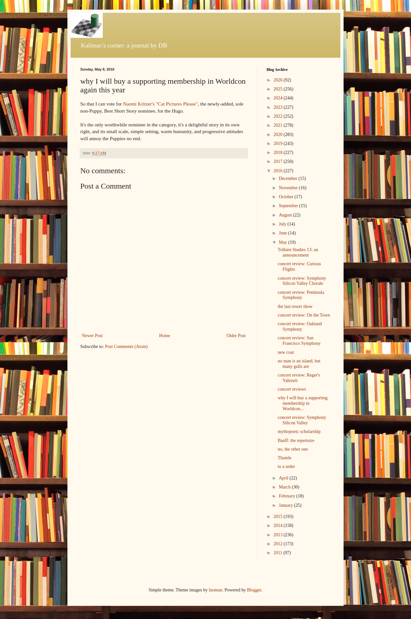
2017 (279, 161)
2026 (279, 80)
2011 (279, 552)
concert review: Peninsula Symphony (301, 295)
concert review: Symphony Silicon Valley (302, 420)
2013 (279, 534)
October (286, 196)
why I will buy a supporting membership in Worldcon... (303, 403)
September (289, 205)
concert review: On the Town (304, 315)
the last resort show (295, 306)
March (285, 487)
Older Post (236, 335)
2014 (279, 525)
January (286, 505)
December (288, 178)
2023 (279, 107)
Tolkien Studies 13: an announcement (298, 252)
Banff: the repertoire (296, 440)
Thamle (285, 457)
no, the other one (293, 449)
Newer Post (92, 335)
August (286, 215)
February (287, 496)
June (283, 233)
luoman (215, 590)
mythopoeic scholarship (299, 431)
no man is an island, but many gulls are (299, 364)
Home (164, 335)
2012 (279, 543)
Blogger (254, 590)
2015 (279, 516)
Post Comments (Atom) (126, 346)
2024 (279, 98)
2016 (279, 170)
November (289, 187)
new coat (286, 352)
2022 (279, 116)
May (283, 242)
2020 (279, 134)
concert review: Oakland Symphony (300, 326)
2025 (279, 89)
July (283, 224)
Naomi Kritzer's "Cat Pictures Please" (160, 103)
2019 (279, 143)
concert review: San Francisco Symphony (299, 340)
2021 (279, 125)
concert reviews (292, 389)
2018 (279, 152)
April (284, 478)
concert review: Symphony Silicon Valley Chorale (302, 281)
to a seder (286, 466)
